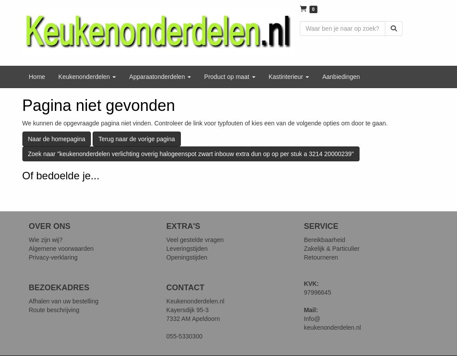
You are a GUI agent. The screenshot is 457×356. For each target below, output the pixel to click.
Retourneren (321, 257)
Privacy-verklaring (53, 257)
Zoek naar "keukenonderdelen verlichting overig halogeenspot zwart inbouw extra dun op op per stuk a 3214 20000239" (191, 153)
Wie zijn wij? (46, 239)
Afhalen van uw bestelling (64, 301)
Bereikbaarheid (324, 239)
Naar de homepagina (57, 138)
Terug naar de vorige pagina (136, 138)
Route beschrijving (54, 309)
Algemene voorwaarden (61, 248)
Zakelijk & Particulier (332, 248)
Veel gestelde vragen (195, 239)
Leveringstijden (187, 248)
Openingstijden (186, 257)
